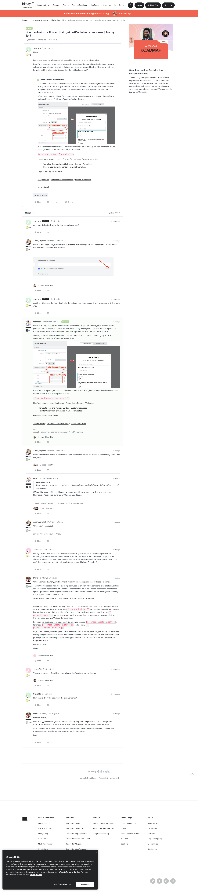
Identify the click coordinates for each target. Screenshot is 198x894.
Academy (107, 5)
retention (37, 321)
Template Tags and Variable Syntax (52, 618)
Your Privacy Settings (62, 884)
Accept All (85, 884)
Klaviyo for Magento (74, 844)
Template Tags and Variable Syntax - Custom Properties (67, 164)
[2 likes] (43, 464)
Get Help (124, 844)
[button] (139, 5)
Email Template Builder (130, 834)
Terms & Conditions (87, 778)
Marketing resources (47, 844)
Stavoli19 (37, 694)
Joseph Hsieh (43, 179)
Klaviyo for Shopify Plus (75, 828)
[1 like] (43, 285)
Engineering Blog (155, 839)
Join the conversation (39, 20)
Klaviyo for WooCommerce (77, 849)
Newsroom (152, 828)
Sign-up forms (40, 195)
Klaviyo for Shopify (73, 823)
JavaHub (37, 48)
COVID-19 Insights (128, 823)
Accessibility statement (109, 778)
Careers (151, 834)
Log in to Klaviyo (45, 828)
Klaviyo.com (43, 823)
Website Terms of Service (69, 872)
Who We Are (153, 823)
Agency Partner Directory (103, 828)
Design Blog (153, 844)
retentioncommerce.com (62, 179)
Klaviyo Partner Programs (103, 823)
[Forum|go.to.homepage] (28, 5)
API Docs (124, 839)
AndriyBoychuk (39, 240)
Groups (56, 5)
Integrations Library (101, 834)
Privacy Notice (36, 875)
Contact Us (152, 849)
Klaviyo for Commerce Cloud (78, 839)
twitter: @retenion (83, 179)
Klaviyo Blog (43, 834)
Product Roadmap (79, 5)
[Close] (96, 852)
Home (24, 20)
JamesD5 (37, 549)
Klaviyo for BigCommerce (76, 834)
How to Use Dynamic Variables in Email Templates (64, 167)
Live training (43, 849)
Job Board (95, 5)
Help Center (119, 5)
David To (37, 578)
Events (66, 5)
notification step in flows (99, 728)
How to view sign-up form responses (78, 721)
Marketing (55, 20)
